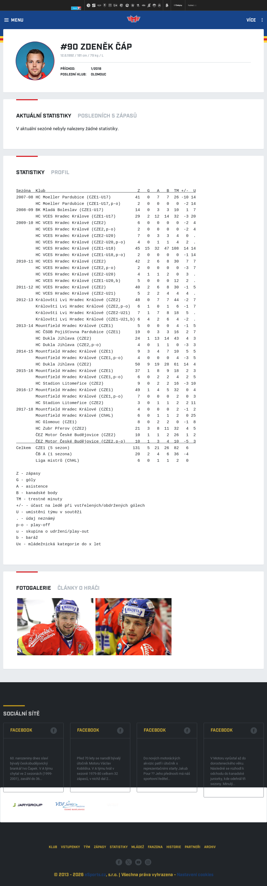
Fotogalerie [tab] (33, 588)
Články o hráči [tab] (78, 588)
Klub (53, 865)
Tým (87, 865)
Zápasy (100, 865)
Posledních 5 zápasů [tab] (107, 115)
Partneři (192, 865)
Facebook (21, 762)
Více (251, 20)
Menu (17, 20)
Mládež (137, 865)
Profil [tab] (60, 172)
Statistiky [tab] (30, 172)
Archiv (210, 865)
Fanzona (155, 865)
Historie (173, 865)
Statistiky (119, 865)
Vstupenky (70, 865)
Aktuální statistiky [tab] (43, 115)
